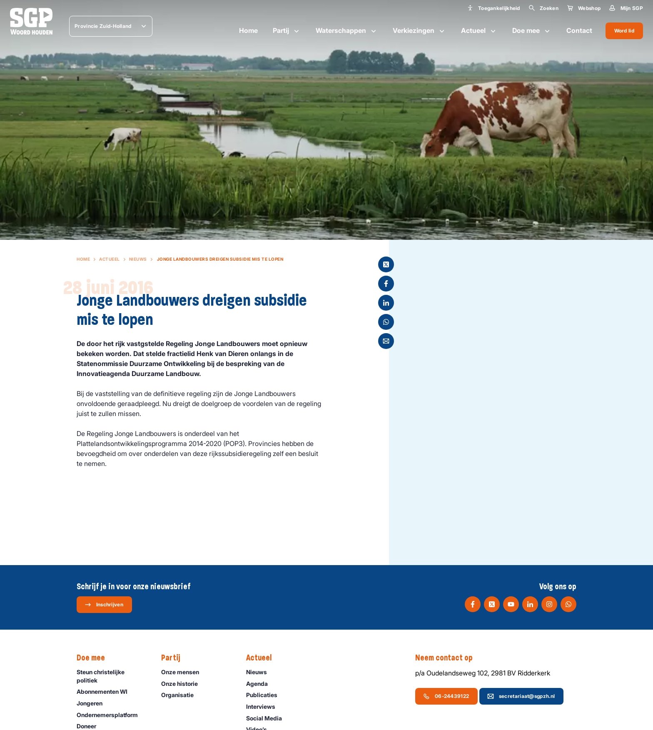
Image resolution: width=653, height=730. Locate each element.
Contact (579, 30)
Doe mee (531, 30)
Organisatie (181, 695)
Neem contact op (448, 658)
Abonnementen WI (106, 691)
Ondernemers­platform (111, 715)
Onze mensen (184, 672)
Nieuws (138, 259)
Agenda (260, 684)
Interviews (264, 706)
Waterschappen (347, 30)
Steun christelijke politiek (112, 676)
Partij (287, 30)
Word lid (624, 30)
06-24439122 (446, 696)
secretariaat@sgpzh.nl (521, 696)
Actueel (479, 30)
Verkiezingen (419, 30)
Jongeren (93, 703)
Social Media (267, 718)
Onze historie (183, 684)
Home (248, 30)
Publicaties (265, 695)
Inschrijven (104, 604)
